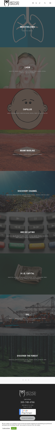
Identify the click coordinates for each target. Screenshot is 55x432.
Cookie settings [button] (6, 428)
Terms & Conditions (27, 418)
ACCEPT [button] (14, 428)
